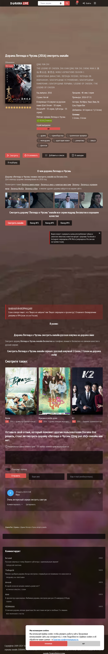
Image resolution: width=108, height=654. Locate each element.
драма (43, 135)
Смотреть (12, 155)
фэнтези (44, 145)
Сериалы (16, 527)
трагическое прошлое (78, 135)
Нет (83, 644)
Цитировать (31, 504)
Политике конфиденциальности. (66, 639)
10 (30, 107)
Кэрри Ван (81, 105)
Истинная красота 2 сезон (16, 589)
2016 (50, 92)
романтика (80, 140)
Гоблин (9, 602)
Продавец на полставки (15, 577)
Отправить (15, 475)
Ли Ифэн (83, 101)
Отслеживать (31, 155)
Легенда (75, 184)
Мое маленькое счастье (15, 614)
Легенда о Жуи (31, 188)
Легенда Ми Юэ (17, 188)
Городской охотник (13, 565)
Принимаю (48, 644)
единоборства (57, 135)
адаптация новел (63, 140)
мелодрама (45, 140)
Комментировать (15, 504)
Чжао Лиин (92, 101)
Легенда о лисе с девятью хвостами (56, 184)
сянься (93, 140)
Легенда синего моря (30, 184)
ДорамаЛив (8, 527)
